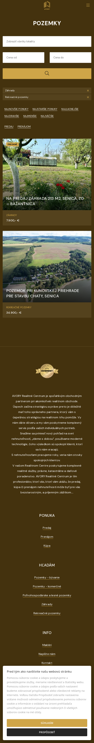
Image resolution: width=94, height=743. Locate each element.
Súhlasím (47, 723)
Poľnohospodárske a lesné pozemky (47, 595)
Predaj (8, 126)
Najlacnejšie (70, 109)
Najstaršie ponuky (45, 109)
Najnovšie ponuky (16, 109)
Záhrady (47, 604)
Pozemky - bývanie (47, 577)
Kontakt (47, 663)
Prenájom (24, 126)
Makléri (47, 645)
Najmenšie (30, 116)
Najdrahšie (11, 116)
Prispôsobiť (47, 732)
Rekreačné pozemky (47, 613)
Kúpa (47, 546)
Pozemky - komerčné (47, 586)
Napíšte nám (47, 654)
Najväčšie (47, 116)
